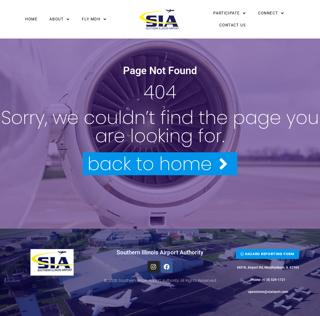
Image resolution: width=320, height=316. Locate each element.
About (59, 19)
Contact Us (232, 25)
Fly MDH (94, 19)
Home (31, 19)
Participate (229, 13)
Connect (271, 13)
